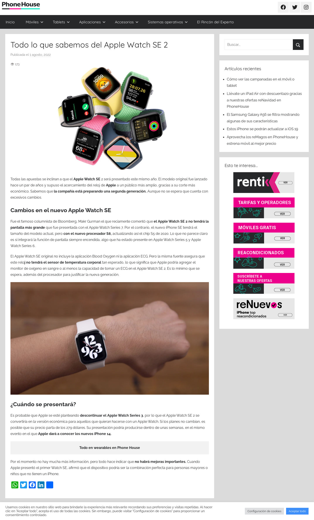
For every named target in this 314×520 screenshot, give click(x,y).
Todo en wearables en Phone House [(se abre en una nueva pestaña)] (109, 448)
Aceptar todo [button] (297, 511)
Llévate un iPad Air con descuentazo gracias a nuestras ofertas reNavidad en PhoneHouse (264, 100)
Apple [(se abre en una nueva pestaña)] (111, 185)
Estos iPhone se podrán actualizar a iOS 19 (263, 129)
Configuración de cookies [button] (264, 511)
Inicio (10, 22)
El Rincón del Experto (215, 22)
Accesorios (126, 22)
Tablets (61, 22)
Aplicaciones (92, 22)
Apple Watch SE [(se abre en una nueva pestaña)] (86, 179)
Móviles (34, 22)
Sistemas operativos (168, 22)
